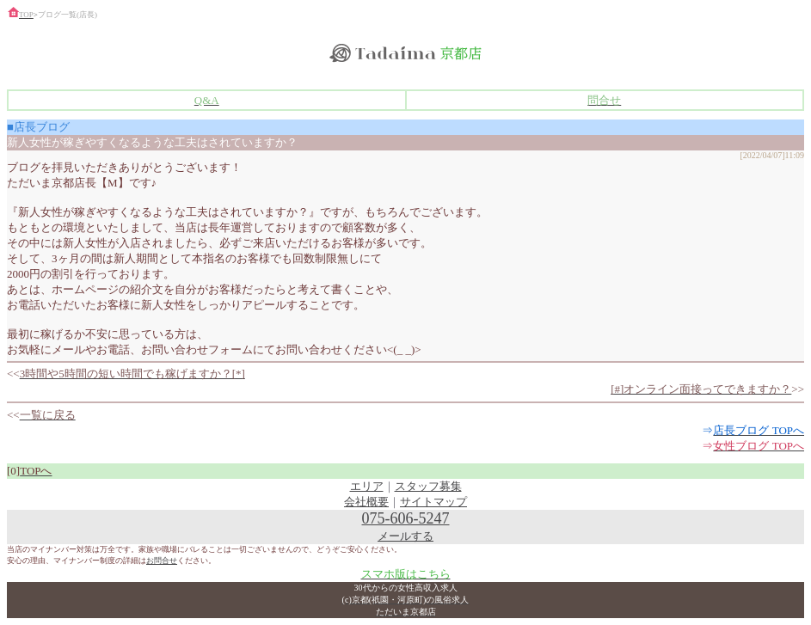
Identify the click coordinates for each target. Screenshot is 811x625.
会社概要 (366, 501)
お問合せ (161, 560)
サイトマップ (433, 501)
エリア (367, 486)
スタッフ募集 (428, 486)
